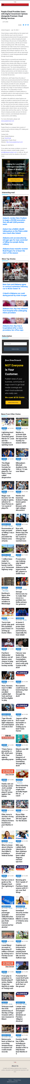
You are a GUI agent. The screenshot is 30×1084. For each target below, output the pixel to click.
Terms (10, 1080)
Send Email (8, 138)
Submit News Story (15, 180)
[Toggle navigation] (3, 4)
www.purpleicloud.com (7, 121)
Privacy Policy (17, 1080)
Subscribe (15, 349)
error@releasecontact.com (9, 152)
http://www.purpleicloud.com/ (14, 142)
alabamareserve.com (12, 1081)
